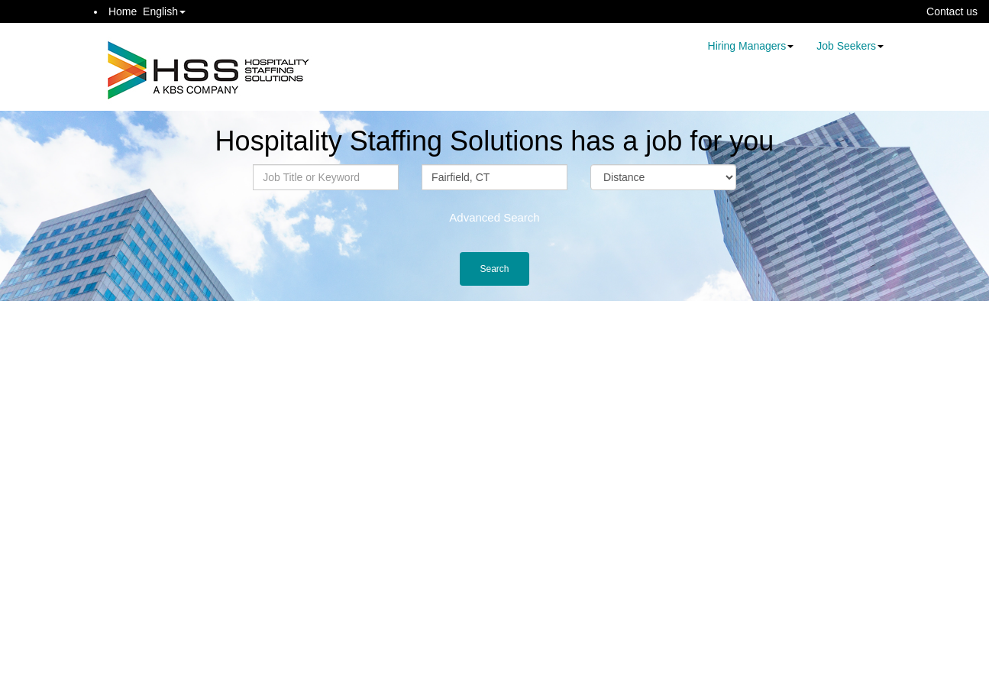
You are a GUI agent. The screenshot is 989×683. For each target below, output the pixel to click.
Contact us (952, 11)
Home (122, 11)
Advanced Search (494, 217)
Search (494, 269)
